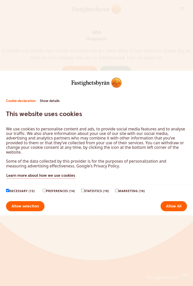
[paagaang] (7, 190)
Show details (50, 101)
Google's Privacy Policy (97, 166)
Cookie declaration (21, 101)
